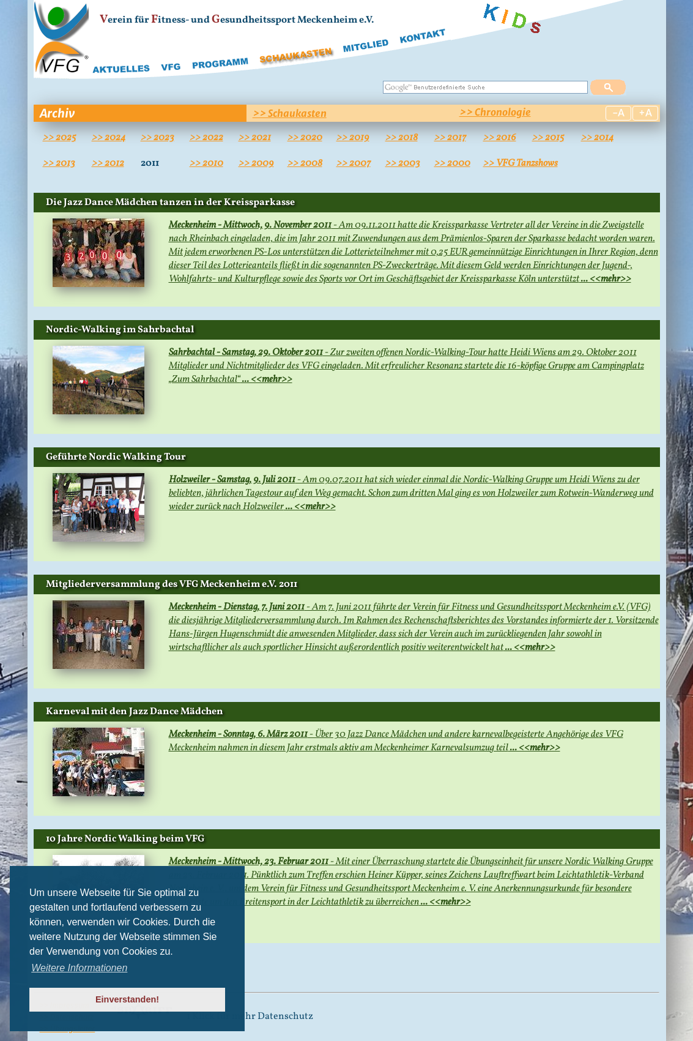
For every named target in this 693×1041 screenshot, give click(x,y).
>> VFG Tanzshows (520, 163)
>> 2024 (108, 137)
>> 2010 (206, 163)
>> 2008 (304, 163)
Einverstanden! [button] (127, 999)
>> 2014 (597, 137)
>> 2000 (452, 163)
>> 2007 (353, 163)
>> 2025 (59, 137)
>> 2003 (402, 163)
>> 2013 (59, 163)
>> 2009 (256, 163)
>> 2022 (206, 137)
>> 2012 (108, 163)
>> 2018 (401, 137)
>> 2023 (157, 137)
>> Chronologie (495, 112)
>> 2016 (499, 137)
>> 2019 (352, 137)
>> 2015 (548, 137)
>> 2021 (255, 137)
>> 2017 (450, 137)
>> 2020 (304, 137)
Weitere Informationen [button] (79, 968)
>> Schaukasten (290, 113)
